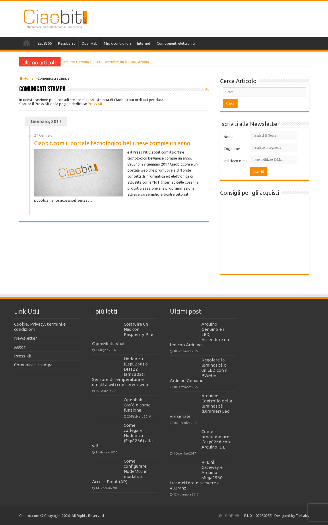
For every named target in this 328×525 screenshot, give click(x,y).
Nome (229, 137)
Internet (143, 43)
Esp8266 (45, 43)
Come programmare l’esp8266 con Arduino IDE (215, 439)
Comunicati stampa (33, 364)
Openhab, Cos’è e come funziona (137, 404)
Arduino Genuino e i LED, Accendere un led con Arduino (106, 62)
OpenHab (89, 43)
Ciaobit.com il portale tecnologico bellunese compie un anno (112, 143)
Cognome (232, 149)
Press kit (23, 355)
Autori (20, 347)
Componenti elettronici (176, 43)
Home (26, 43)
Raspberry (66, 43)
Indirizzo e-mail (236, 161)
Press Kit (95, 104)
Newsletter (25, 338)
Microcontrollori (117, 43)
